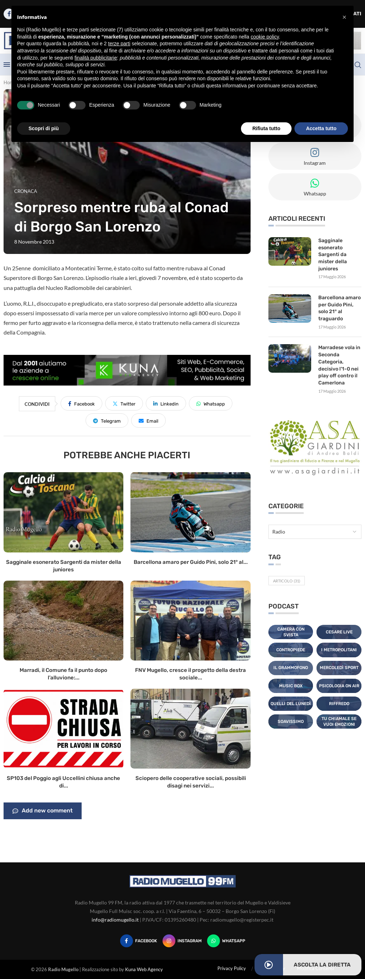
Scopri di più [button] (44, 128)
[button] (344, 17)
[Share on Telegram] (107, 420)
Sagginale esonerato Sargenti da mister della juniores (332, 254)
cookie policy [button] (265, 37)
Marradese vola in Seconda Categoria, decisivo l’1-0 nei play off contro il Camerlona (339, 365)
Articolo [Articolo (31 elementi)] (286, 580)
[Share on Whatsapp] (210, 403)
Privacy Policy (231, 968)
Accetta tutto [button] (321, 128)
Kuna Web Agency (144, 969)
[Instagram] (182, 940)
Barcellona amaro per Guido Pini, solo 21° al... (191, 562)
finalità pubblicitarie (95, 58)
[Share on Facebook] (81, 403)
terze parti (119, 43)
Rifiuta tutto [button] (266, 128)
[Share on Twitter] (124, 403)
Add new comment (42, 811)
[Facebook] (138, 940)
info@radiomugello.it (115, 920)
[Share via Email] (148, 420)
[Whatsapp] (226, 940)
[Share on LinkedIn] (166, 403)
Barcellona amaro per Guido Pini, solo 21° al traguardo (339, 308)
